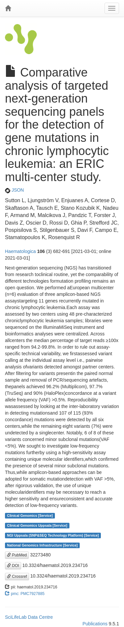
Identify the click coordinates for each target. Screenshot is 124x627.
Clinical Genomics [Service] (30, 515)
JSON (14, 190)
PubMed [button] (17, 555)
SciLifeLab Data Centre (29, 617)
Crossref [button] (17, 576)
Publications (94, 623)
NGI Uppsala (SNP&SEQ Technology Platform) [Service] (53, 535)
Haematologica (20, 251)
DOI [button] (13, 565)
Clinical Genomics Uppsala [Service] (37, 525)
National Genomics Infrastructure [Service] (42, 545)
